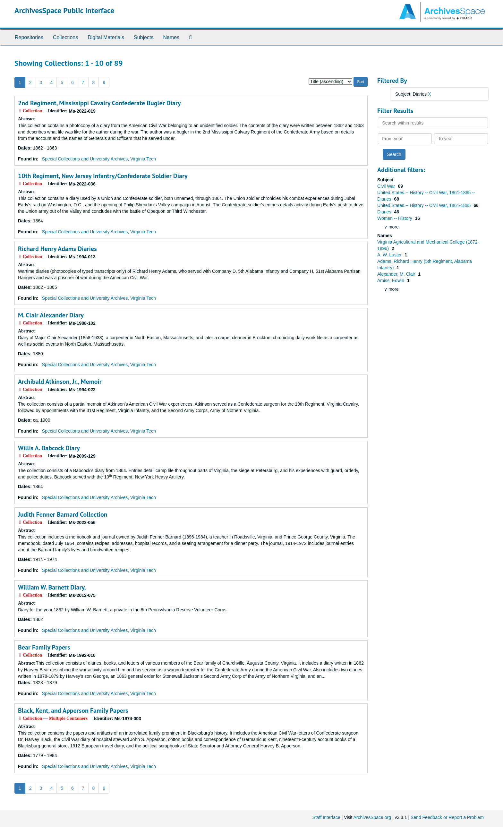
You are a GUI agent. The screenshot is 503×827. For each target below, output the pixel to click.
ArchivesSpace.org (372, 817)
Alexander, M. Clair (396, 274)
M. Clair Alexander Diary (51, 315)
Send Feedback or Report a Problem (447, 817)
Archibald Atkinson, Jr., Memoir (60, 381)
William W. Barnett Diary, (52, 587)
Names (171, 37)
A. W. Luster (390, 254)
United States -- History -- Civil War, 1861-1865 (424, 205)
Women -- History (395, 218)
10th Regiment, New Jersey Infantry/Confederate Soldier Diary (103, 176)
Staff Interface (326, 817)
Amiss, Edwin (391, 280)
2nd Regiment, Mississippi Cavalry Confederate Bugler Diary (99, 103)
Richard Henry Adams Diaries (57, 249)
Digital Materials (106, 37)
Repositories (29, 37)
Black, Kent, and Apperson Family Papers (73, 710)
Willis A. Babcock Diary (49, 448)
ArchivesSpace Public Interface (64, 10)
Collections (65, 37)
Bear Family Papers (44, 647)
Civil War (386, 186)
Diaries (384, 211)
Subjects (143, 37)
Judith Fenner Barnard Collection (62, 514)
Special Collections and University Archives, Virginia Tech (99, 158)
